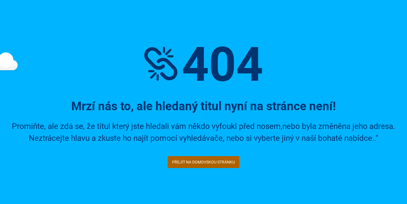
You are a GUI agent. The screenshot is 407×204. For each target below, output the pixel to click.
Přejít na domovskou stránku (203, 162)
